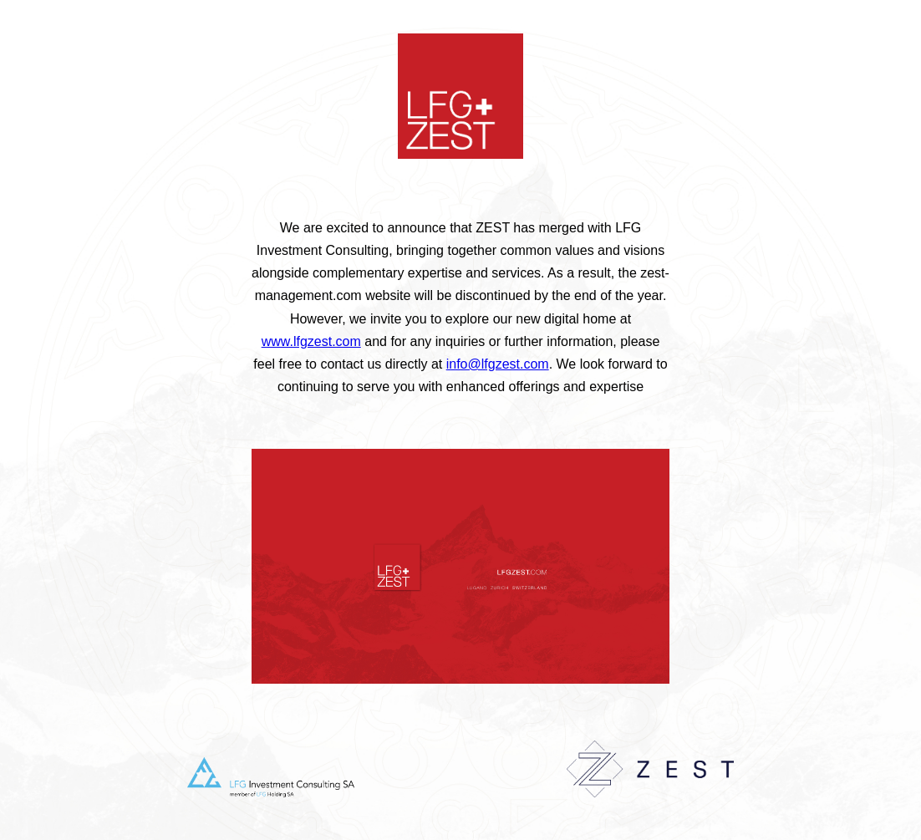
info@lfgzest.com (497, 364)
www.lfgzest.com (311, 341)
